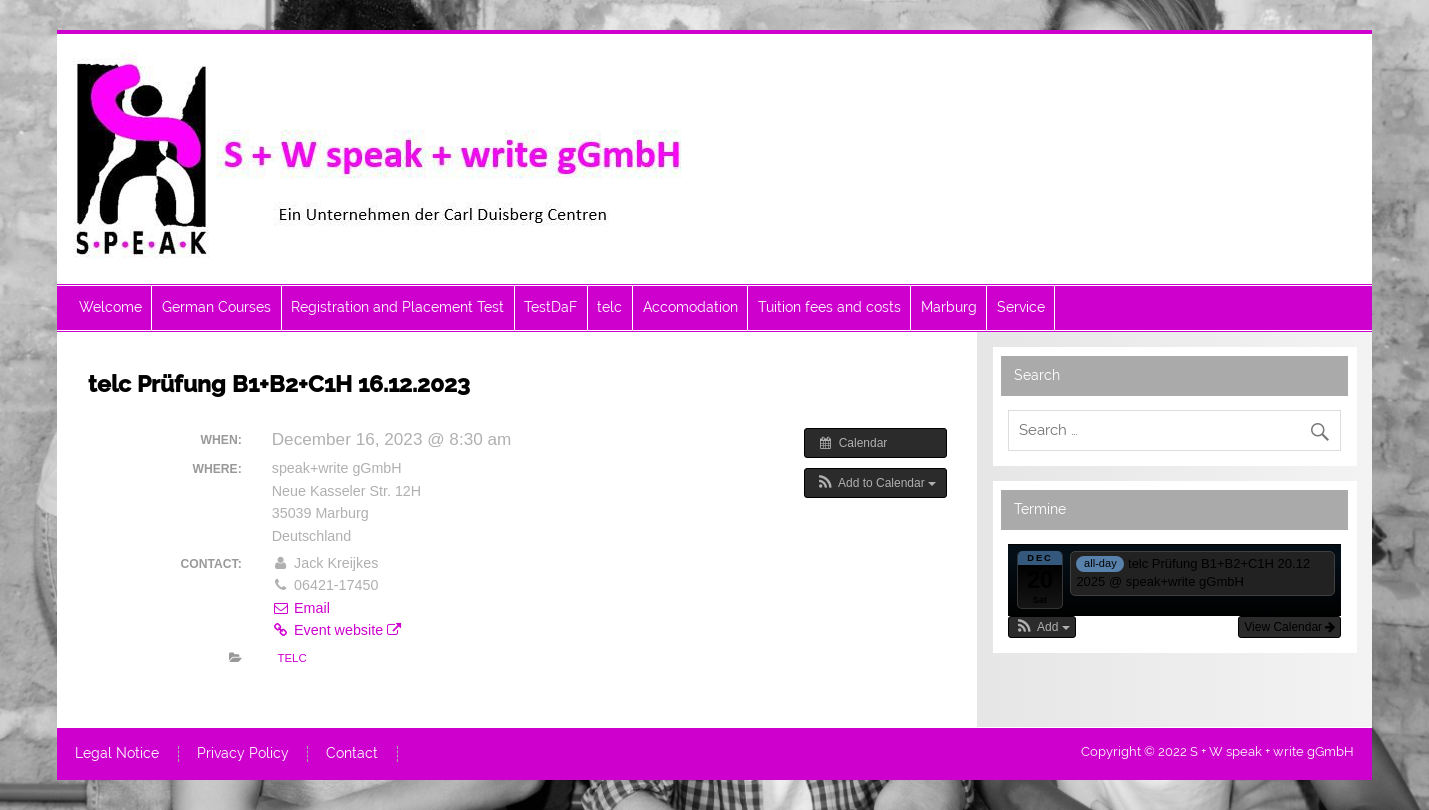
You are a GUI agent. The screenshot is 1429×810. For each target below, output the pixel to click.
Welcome (110, 307)
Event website (336, 630)
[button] (875, 483)
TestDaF (550, 307)
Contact (352, 754)
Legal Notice (117, 754)
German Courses (216, 307)
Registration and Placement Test (397, 307)
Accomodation (690, 307)
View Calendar (1289, 627)
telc (609, 307)
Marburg (949, 307)
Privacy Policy (243, 754)
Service (1021, 307)
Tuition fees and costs (829, 307)
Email (301, 608)
